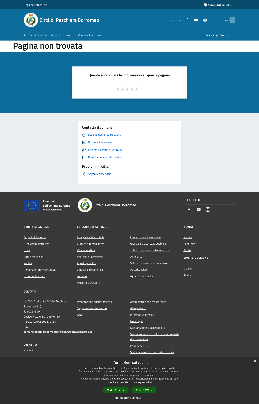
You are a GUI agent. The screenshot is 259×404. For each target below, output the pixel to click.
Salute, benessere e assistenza (149, 263)
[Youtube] (190, 19)
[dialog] (129, 380)
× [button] (255, 361)
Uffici (27, 250)
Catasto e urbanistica (90, 269)
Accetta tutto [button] (116, 389)
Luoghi (187, 268)
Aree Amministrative (36, 244)
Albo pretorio (138, 308)
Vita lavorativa (86, 250)
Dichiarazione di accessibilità (147, 327)
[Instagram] (199, 19)
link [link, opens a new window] (150, 382)
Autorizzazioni (139, 269)
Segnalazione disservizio (92, 308)
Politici (28, 263)
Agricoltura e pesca (142, 276)
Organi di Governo (35, 237)
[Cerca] (231, 20)
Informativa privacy (142, 315)
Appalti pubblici (86, 263)
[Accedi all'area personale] (217, 5)
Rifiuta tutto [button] (144, 389)
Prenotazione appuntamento (94, 302)
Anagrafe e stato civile (90, 237)
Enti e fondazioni (34, 257)
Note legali (136, 321)
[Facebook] (181, 19)
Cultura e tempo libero (90, 244)
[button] (129, 398)
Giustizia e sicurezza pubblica (148, 243)
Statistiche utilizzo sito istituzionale (152, 352)
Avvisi (187, 250)
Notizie (187, 237)
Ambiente (136, 256)
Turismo (82, 276)
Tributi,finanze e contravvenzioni (150, 250)
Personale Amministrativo (40, 269)
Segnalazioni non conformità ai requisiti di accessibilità (154, 336)
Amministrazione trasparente (148, 302)
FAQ (79, 315)
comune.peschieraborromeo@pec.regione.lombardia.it (58, 331)
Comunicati (190, 244)
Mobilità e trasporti (88, 282)
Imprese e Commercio (90, 257)
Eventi (187, 274)
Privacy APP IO (139, 345)
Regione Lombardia (35, 5)
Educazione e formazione (145, 237)
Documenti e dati (34, 276)
